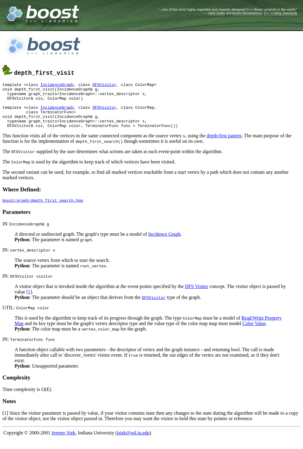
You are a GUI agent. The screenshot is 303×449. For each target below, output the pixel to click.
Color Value (254, 333)
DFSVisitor (104, 85)
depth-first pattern (224, 144)
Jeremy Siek (63, 442)
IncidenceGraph (57, 85)
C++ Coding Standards (280, 13)
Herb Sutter (216, 13)
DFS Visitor (196, 296)
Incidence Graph (164, 244)
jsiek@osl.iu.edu (133, 442)
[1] (29, 301)
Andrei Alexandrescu (247, 13)
